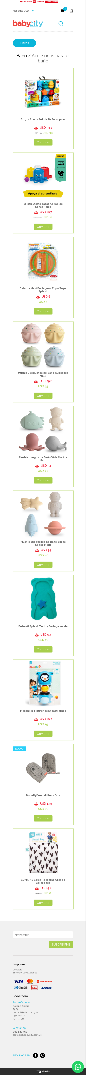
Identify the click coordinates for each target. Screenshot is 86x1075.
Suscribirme (61, 944)
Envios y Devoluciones (25, 972)
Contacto (17, 969)
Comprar (43, 142)
